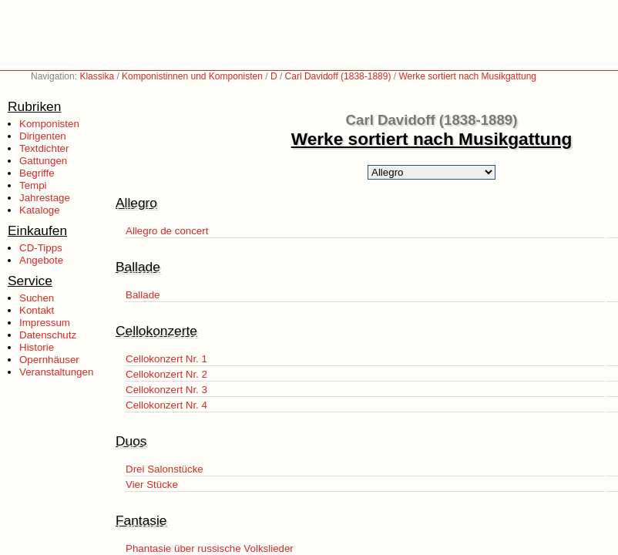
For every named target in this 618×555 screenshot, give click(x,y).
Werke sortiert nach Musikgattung (467, 76)
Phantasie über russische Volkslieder (210, 548)
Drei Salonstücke (164, 469)
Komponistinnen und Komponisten (192, 76)
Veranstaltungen (56, 372)
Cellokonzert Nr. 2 (166, 374)
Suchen (36, 298)
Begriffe (37, 173)
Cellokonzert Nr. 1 (166, 359)
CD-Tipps (40, 248)
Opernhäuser (49, 359)
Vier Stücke (152, 484)
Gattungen (43, 160)
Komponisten (49, 124)
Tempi (33, 185)
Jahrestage (44, 198)
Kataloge (39, 210)
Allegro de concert (167, 231)
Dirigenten (42, 136)
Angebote (41, 260)
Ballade (143, 295)
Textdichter (44, 148)
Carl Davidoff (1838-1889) (338, 76)
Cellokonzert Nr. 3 (166, 389)
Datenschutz (47, 335)
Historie (36, 347)
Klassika (96, 76)
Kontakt (36, 310)
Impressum (44, 322)
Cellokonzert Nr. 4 (166, 405)
